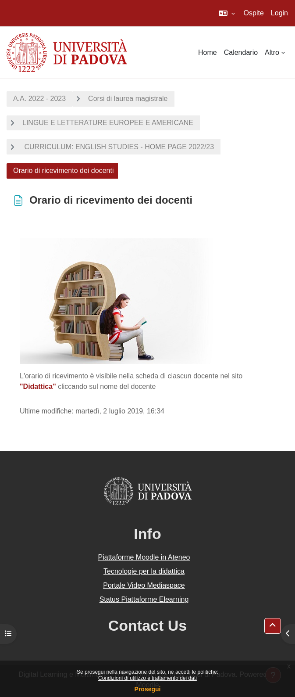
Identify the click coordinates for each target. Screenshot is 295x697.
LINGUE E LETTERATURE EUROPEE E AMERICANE (107, 122)
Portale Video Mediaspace (144, 585)
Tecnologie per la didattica (144, 571)
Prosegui (148, 689)
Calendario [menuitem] (241, 52)
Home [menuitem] (207, 52)
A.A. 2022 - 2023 (39, 98)
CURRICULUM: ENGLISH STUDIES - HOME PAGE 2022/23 (118, 147)
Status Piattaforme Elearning (144, 599)
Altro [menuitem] (272, 52)
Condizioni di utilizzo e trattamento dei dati (147, 678)
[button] (226, 13)
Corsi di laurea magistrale (127, 98)
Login (279, 13)
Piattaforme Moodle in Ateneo (144, 557)
